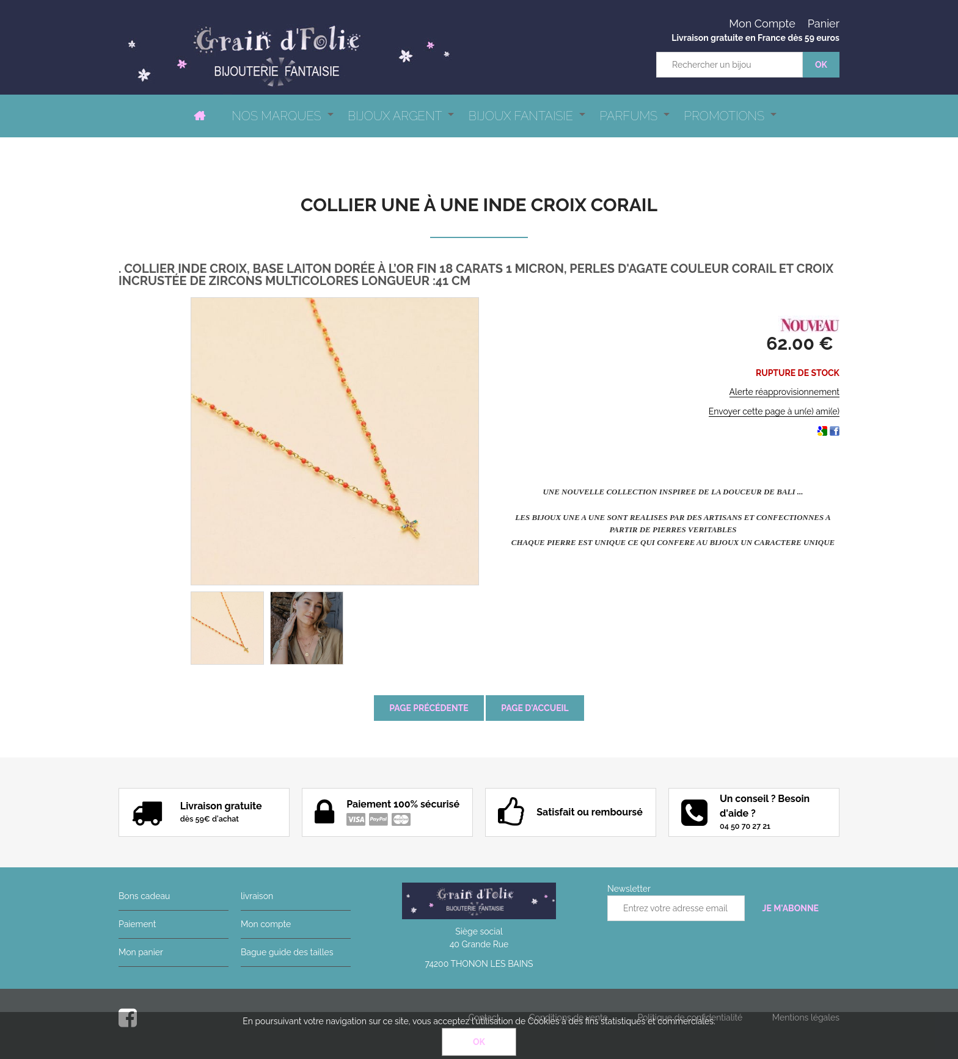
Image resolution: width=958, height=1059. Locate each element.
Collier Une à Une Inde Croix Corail (479, 204)
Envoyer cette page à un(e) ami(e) (774, 411)
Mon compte (266, 924)
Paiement (137, 924)
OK (479, 1042)
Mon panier (141, 952)
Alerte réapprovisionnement (784, 392)
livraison (257, 896)
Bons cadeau (144, 896)
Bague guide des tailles (287, 952)
